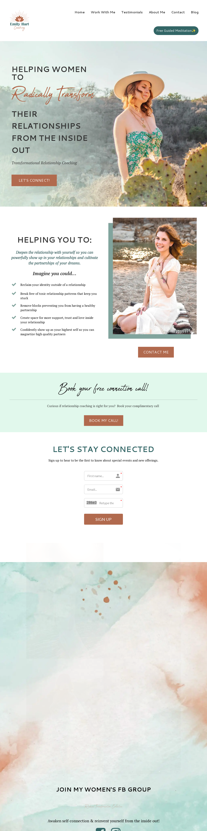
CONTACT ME (188, 352)
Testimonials (132, 12)
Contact (178, 12)
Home (80, 12)
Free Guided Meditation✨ (176, 30)
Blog (195, 12)
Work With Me (103, 12)
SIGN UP (103, 519)
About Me (157, 12)
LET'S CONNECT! (34, 180)
